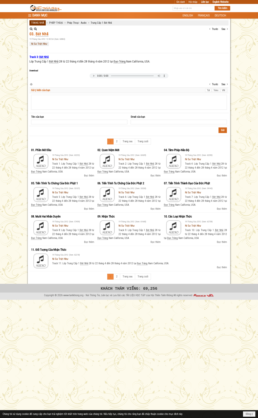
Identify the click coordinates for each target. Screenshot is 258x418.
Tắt (208, 90)
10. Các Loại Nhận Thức (178, 216)
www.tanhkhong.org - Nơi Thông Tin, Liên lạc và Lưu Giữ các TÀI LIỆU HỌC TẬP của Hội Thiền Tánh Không (118, 295)
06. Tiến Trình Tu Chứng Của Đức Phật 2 (120, 183)
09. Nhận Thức (106, 216)
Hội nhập (192, 1)
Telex (216, 90)
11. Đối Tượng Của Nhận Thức (48, 249)
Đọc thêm (89, 175)
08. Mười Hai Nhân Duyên (46, 216)
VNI (223, 90)
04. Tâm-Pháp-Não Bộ (176, 150)
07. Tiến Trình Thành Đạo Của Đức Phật (187, 183)
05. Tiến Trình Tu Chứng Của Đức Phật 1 (54, 183)
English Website (220, 1)
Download (33, 70)
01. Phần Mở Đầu (41, 150)
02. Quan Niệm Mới (108, 150)
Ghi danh (180, 1)
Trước (215, 29)
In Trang (31, 84)
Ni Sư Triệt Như (39, 43)
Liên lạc (205, 1)
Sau (223, 29)
